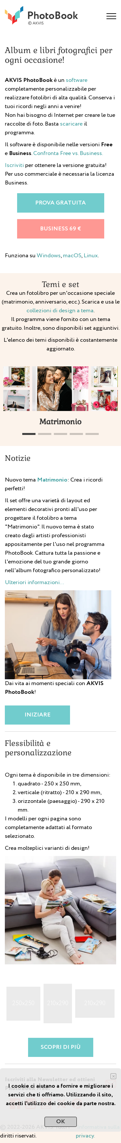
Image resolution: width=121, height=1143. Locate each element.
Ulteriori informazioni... (34, 582)
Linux (91, 255)
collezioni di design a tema (60, 310)
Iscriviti (14, 165)
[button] (28, 434)
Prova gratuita (60, 203)
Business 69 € (60, 229)
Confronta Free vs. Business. (68, 153)
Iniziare (38, 715)
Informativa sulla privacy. (98, 1131)
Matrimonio (52, 480)
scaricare (71, 124)
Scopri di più (61, 1047)
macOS (72, 255)
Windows (49, 255)
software (76, 80)
